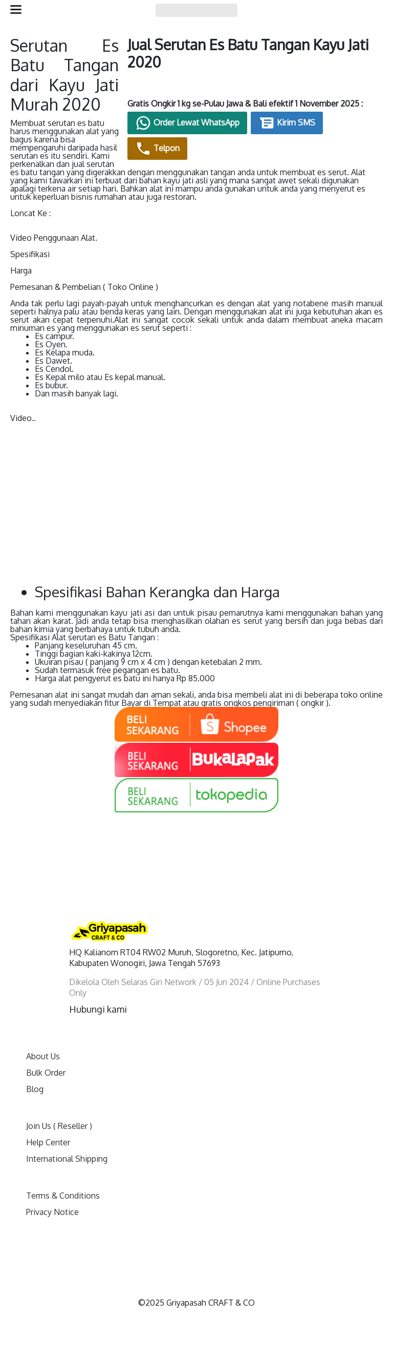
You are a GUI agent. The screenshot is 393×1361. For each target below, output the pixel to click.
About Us (43, 1053)
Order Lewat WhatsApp (211, 132)
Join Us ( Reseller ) (59, 1123)
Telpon (181, 158)
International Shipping (66, 1155)
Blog (34, 1086)
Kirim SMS (310, 132)
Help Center (48, 1139)
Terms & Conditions (63, 1192)
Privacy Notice (52, 1209)
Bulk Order (46, 1069)
